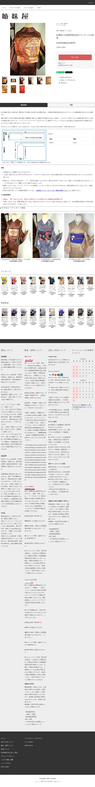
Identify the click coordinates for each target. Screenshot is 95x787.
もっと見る (63, 25)
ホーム (4, 7)
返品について (61, 63)
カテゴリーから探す (13, 7)
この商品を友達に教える (64, 77)
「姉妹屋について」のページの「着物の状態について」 (52, 190)
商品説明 (24, 105)
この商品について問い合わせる (65, 80)
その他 (37, 7)
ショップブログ (6, 763)
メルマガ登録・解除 (7, 759)
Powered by (47, 781)
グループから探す (27, 7)
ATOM (7, 767)
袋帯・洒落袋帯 (64, 23)
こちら (39, 437)
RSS (2, 767)
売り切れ (75, 57)
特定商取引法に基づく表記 (65, 65)
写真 (71, 105)
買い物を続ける (61, 83)
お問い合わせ (29, 745)
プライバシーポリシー (8, 756)
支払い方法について (7, 742)
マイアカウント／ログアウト (34, 738)
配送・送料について (7, 745)
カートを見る (29, 742)
